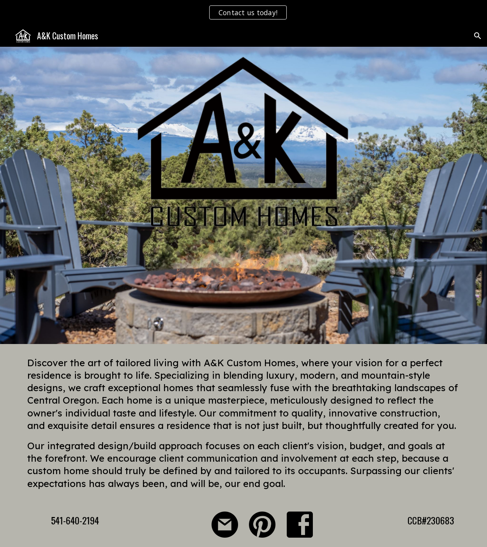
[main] (243, 423)
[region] (243, 12)
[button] (477, 35)
